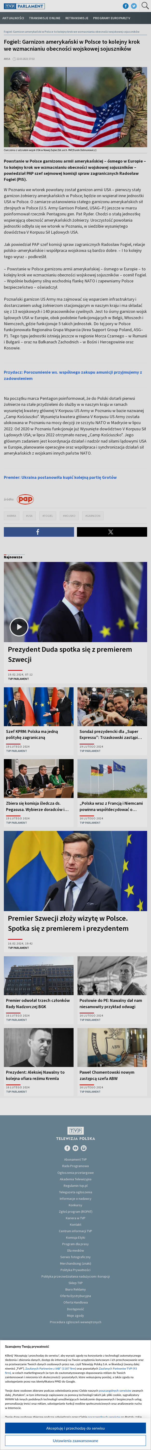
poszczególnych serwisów (115, 1390)
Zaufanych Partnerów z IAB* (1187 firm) (50, 1368)
